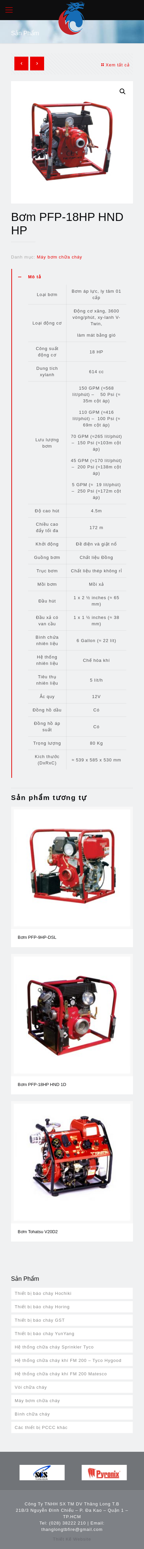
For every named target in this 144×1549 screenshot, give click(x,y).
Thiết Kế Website (72, 1539)
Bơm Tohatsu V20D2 (38, 1231)
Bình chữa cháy (32, 1414)
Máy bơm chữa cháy (59, 257)
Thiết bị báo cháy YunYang (45, 1333)
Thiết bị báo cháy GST (40, 1320)
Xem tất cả (115, 64)
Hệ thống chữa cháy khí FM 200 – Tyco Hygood (68, 1360)
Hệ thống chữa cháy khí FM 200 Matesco (61, 1373)
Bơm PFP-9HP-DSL (37, 937)
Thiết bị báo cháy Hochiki (43, 1293)
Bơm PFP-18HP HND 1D (42, 1084)
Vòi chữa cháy (31, 1387)
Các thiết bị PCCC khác (41, 1427)
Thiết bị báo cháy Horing (42, 1306)
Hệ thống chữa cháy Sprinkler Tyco (54, 1347)
